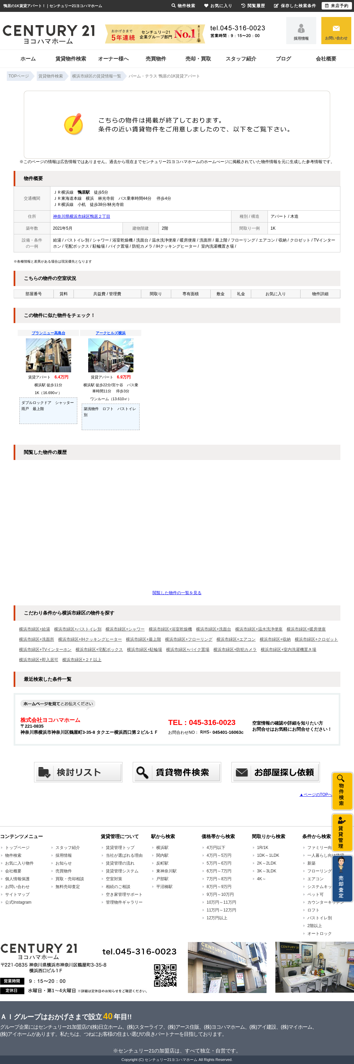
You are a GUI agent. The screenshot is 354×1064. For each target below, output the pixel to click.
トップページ (17, 847)
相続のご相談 (118, 886)
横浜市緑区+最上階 (143, 639)
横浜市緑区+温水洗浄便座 (259, 629)
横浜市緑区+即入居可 (38, 659)
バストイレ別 (319, 918)
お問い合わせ (336, 38)
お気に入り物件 (19, 863)
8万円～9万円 (219, 886)
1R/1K (262, 847)
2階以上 (314, 925)
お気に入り (218, 5)
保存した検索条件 (295, 5)
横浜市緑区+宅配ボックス (99, 649)
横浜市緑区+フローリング (188, 639)
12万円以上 (217, 918)
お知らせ (63, 863)
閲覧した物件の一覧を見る (177, 592)
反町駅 (162, 863)
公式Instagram (18, 902)
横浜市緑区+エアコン (236, 639)
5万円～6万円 (219, 863)
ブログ (283, 58)
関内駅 (162, 855)
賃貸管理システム (122, 871)
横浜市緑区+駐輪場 (144, 649)
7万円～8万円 (219, 878)
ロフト (313, 910)
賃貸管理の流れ (120, 863)
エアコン (315, 878)
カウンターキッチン (325, 902)
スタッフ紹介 (241, 58)
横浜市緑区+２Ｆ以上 (81, 659)
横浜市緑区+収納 (275, 639)
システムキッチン (323, 886)
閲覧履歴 (253, 5)
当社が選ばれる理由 (124, 855)
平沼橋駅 (164, 886)
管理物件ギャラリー (124, 902)
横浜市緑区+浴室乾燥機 (170, 629)
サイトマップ (17, 894)
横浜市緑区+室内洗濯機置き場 (288, 649)
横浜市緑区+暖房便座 (306, 629)
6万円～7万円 (219, 871)
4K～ (261, 878)
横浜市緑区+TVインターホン (45, 649)
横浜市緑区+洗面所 (36, 639)
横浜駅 (162, 847)
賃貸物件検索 (70, 58)
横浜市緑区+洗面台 (213, 629)
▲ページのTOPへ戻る (320, 794)
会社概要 (326, 58)
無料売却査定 (67, 886)
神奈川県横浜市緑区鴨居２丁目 (81, 216)
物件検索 (13, 855)
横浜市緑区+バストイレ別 (77, 629)
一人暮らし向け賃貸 (325, 855)
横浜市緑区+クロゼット (316, 639)
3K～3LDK (266, 871)
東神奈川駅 (166, 871)
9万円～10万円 (220, 894)
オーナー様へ (113, 58)
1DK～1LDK (268, 855)
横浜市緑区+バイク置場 (187, 649)
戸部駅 (162, 878)
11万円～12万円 (221, 910)
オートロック (319, 933)
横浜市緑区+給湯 (34, 629)
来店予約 (337, 5)
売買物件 (156, 58)
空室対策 (114, 878)
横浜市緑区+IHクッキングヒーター (90, 639)
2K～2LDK (266, 863)
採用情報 (301, 38)
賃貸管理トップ (120, 847)
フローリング (319, 871)
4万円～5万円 (219, 855)
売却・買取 (198, 58)
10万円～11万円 (221, 902)
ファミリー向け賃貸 (325, 847)
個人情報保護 (17, 878)
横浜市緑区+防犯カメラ (235, 649)
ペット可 (315, 894)
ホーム (28, 58)
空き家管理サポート (124, 894)
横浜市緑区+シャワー (125, 629)
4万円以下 (216, 847)
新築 (311, 863)
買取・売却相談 (69, 878)
